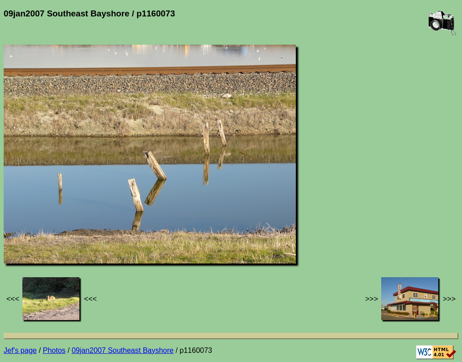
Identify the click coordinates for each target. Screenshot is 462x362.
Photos (54, 350)
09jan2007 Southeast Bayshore (122, 350)
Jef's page (20, 350)
